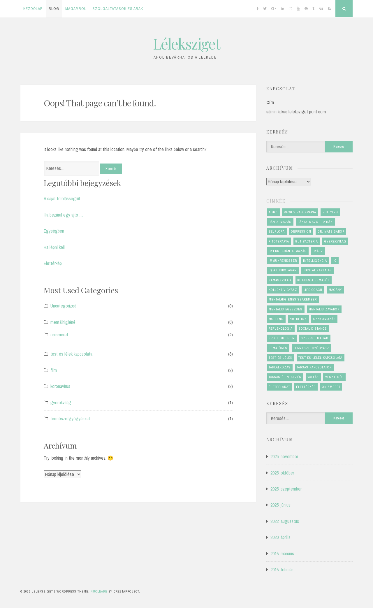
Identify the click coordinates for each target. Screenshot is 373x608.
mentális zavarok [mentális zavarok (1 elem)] (324, 309)
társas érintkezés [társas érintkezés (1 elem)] (285, 377)
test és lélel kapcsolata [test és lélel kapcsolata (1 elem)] (320, 358)
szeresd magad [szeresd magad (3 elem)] (314, 338)
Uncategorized (63, 306)
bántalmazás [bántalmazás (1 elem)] (280, 222)
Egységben (54, 231)
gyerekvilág (60, 402)
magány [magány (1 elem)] (335, 290)
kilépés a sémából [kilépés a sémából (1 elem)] (313, 280)
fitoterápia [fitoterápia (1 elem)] (279, 241)
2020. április (280, 537)
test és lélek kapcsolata (71, 354)
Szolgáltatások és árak (117, 8)
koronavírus (60, 386)
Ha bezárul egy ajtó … (63, 215)
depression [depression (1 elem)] (301, 231)
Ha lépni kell (54, 247)
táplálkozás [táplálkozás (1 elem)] (280, 367)
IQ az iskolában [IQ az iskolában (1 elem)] (283, 270)
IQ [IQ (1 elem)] (335, 261)
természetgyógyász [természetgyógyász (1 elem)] (311, 348)
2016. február (281, 569)
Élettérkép (53, 263)
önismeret (59, 334)
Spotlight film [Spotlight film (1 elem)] (282, 338)
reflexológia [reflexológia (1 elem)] (281, 328)
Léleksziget (186, 43)
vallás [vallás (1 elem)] (313, 377)
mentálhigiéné (62, 322)
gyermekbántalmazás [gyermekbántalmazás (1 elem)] (288, 251)
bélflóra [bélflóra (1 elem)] (277, 231)
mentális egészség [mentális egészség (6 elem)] (285, 309)
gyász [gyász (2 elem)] (318, 251)
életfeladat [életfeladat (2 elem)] (279, 387)
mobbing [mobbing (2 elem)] (276, 319)
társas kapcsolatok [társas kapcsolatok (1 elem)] (314, 367)
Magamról (75, 8)
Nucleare (99, 591)
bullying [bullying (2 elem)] (330, 212)
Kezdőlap (33, 8)
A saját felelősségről (62, 198)
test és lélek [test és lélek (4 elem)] (280, 358)
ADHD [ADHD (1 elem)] (273, 212)
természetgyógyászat (70, 418)
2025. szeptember (286, 489)
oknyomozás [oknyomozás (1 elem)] (324, 319)
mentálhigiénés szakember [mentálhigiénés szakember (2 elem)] (293, 299)
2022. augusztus (284, 521)
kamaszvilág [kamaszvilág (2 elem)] (280, 280)
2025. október (282, 473)
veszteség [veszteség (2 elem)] (334, 377)
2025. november (284, 456)
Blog (54, 8)
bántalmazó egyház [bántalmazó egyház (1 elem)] (315, 222)
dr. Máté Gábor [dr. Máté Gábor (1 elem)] (331, 231)
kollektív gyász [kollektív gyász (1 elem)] (283, 290)
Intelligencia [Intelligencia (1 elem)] (315, 261)
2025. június (280, 505)
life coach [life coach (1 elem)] (312, 290)
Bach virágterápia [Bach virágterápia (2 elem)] (300, 212)
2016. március (282, 553)
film (53, 370)
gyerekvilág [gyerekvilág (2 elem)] (335, 241)
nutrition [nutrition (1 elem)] (298, 319)
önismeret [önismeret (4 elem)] (331, 387)
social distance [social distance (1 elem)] (313, 328)
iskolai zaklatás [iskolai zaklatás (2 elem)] (317, 270)
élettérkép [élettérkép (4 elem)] (306, 387)
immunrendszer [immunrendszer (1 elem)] (283, 261)
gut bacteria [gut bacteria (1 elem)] (306, 241)
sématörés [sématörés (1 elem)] (278, 348)
